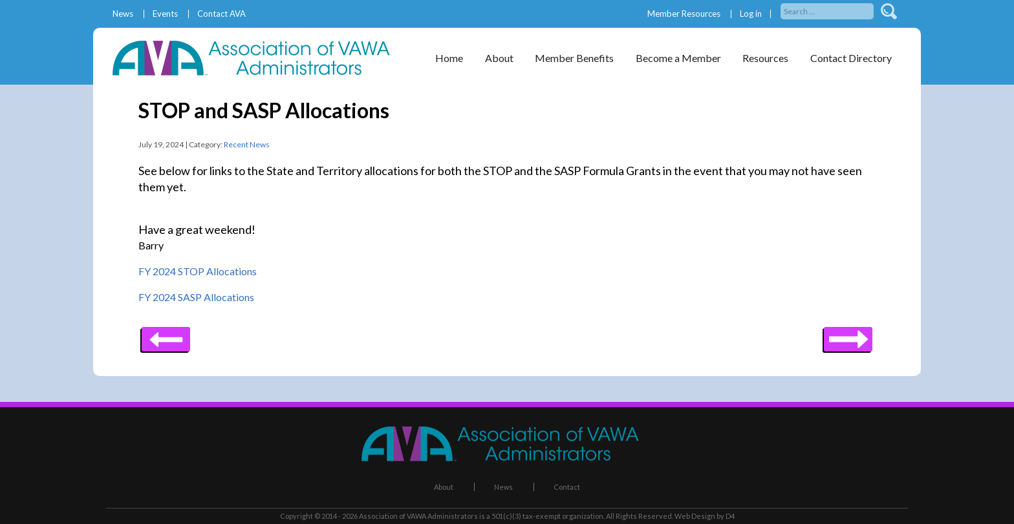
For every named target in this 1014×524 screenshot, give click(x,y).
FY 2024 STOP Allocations (197, 271)
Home (449, 58)
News (123, 14)
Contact (567, 487)
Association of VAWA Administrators (418, 516)
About (499, 58)
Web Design (694, 516)
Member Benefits (574, 58)
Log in (751, 14)
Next (166, 334)
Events (165, 14)
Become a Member (678, 58)
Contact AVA (221, 14)
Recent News (247, 144)
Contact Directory (851, 58)
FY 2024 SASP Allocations (196, 297)
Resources (765, 58)
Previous (848, 334)
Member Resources (683, 14)
